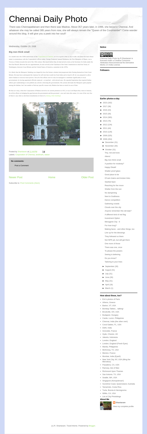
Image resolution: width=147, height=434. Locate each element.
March (108, 288)
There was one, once (113, 247)
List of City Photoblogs (111, 396)
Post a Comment (22, 165)
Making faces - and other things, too (119, 229)
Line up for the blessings (115, 233)
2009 (105, 135)
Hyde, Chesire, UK (110, 334)
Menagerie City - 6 (112, 222)
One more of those (112, 243)
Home (51, 177)
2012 (105, 125)
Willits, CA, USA (109, 393)
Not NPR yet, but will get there (117, 240)
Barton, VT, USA (109, 305)
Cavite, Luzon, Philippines (113, 318)
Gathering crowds (112, 204)
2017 (105, 106)
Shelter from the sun (113, 189)
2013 (105, 121)
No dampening (111, 193)
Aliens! (107, 156)
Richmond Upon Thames (112, 371)
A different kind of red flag (115, 214)
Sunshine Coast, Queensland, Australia (118, 384)
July (107, 274)
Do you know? (110, 258)
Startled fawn (110, 182)
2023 (105, 103)
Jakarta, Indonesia (110, 337)
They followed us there (114, 236)
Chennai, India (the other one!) (115, 321)
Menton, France (108, 353)
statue (47, 155)
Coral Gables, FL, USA (111, 325)
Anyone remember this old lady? (118, 211)
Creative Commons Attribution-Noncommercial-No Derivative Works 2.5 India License (117, 62)
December (109, 142)
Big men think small (113, 160)
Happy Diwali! (110, 167)
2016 (105, 110)
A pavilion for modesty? (114, 164)
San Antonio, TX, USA (111, 374)
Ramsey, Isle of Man (110, 368)
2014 (105, 117)
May (107, 281)
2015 (105, 114)
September (110, 266)
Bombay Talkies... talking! (112, 309)
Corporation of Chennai (45, 56)
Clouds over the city (113, 207)
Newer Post (15, 177)
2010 (105, 132)
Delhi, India (107, 328)
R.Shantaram (125, 58)
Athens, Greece (108, 302)
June (107, 277)
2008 (105, 139)
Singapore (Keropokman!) (113, 381)
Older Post (87, 177)
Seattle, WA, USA (109, 377)
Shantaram (120, 402)
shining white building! (53, 96)
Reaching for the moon (114, 185)
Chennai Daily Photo (48, 19)
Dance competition (112, 200)
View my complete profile (123, 406)
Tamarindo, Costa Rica (111, 387)
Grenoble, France (109, 331)
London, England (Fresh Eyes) (115, 343)
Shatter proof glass (112, 171)
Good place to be (112, 174)
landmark (39, 155)
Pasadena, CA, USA (110, 365)
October (108, 149)
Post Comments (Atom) (30, 183)
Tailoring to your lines (113, 262)
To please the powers (113, 251)
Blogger (92, 426)
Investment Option (112, 218)
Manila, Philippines (110, 347)
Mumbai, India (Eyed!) (111, 356)
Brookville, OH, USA (110, 312)
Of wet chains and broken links (117, 178)
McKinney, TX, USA (110, 350)
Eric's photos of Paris (111, 299)
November (109, 146)
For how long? (110, 225)
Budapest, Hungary (110, 315)
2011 (105, 128)
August (108, 270)
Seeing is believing (112, 254)
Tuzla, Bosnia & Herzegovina (114, 390)
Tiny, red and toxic (112, 153)
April (107, 284)
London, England (109, 340)
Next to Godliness (112, 196)
